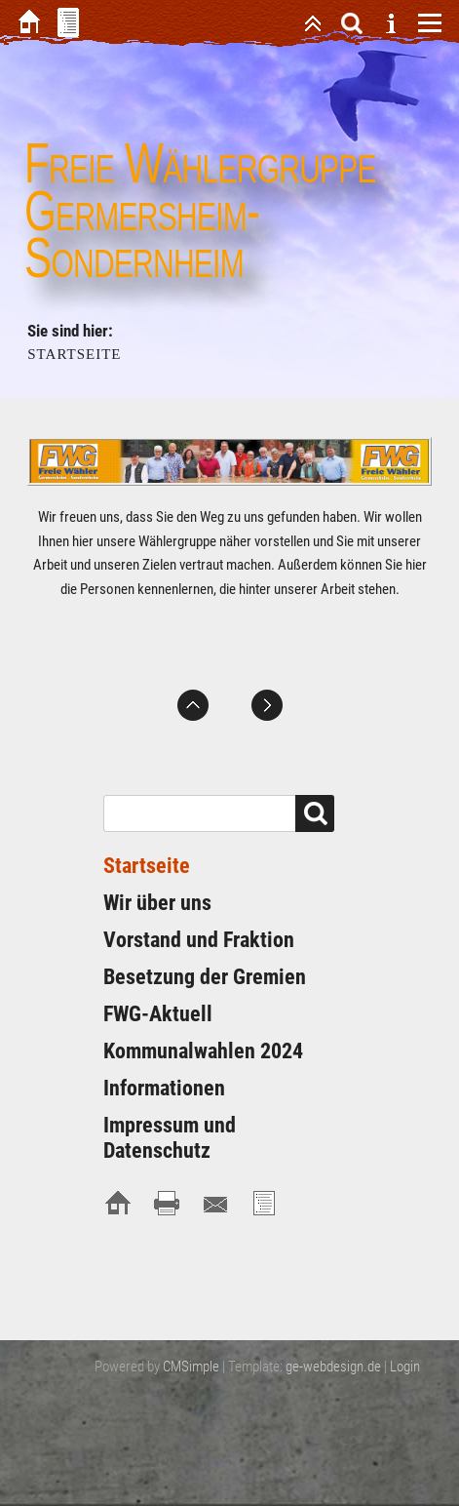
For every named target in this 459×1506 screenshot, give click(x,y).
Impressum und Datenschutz (169, 1138)
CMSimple (191, 1366)
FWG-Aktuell (157, 1014)
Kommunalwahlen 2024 (203, 1051)
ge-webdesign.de (333, 1366)
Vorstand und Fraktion (198, 940)
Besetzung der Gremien (204, 977)
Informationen (164, 1088)
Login (405, 1366)
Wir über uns (157, 903)
